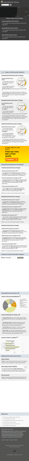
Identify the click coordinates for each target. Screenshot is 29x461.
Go (10, 5)
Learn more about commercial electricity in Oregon (14, 193)
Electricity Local (11, 2)
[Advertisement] (14, 55)
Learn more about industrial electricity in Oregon (13, 250)
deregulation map (9, 445)
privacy (18, 447)
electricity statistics (19, 445)
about (10, 447)
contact (14, 447)
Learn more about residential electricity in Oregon (13, 222)
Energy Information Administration (17, 371)
